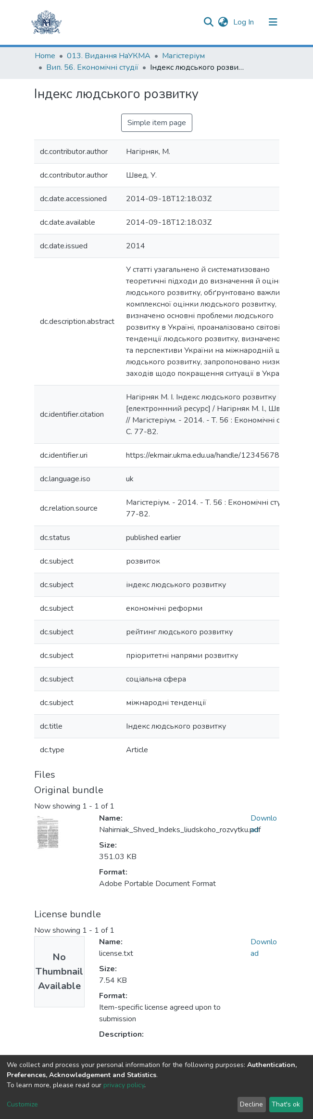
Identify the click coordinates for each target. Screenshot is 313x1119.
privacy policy (123, 1085)
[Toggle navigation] (273, 22)
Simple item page (156, 122)
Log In (244, 22)
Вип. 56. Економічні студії (92, 67)
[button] (223, 22)
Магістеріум (183, 56)
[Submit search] (208, 22)
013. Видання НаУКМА (108, 56)
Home (45, 56)
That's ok (286, 1104)
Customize (22, 1104)
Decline (251, 1104)
